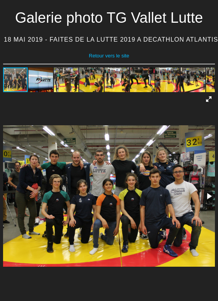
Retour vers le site (109, 56)
